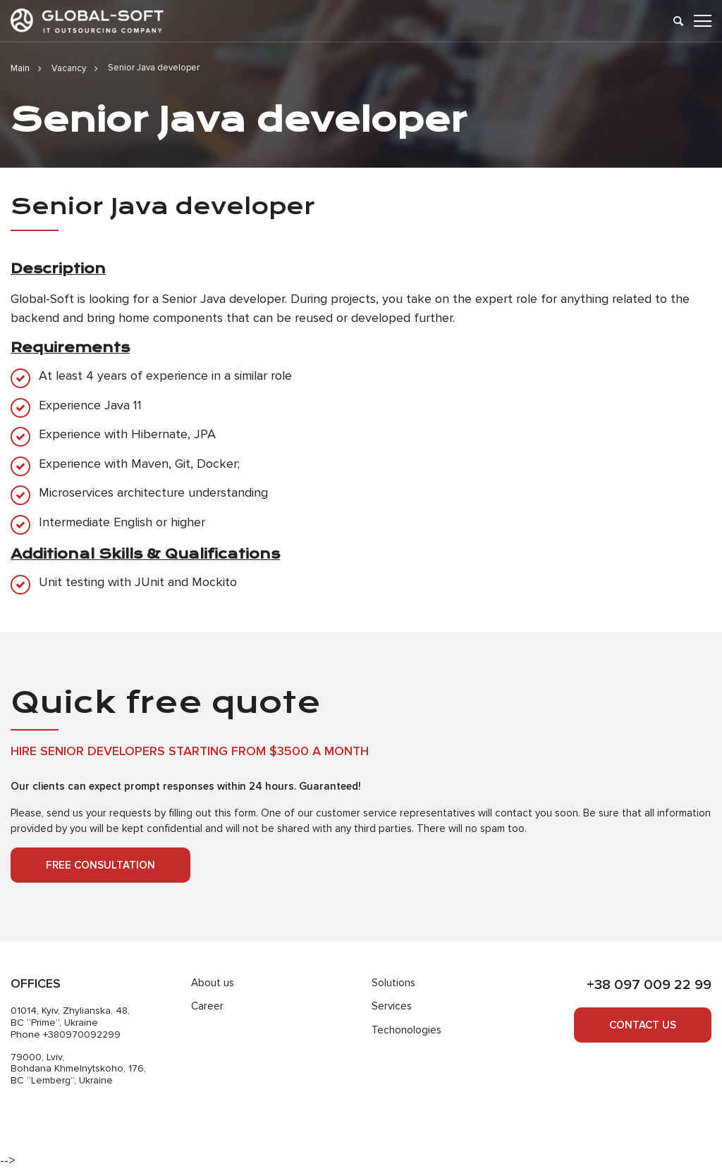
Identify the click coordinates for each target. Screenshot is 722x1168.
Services (392, 1006)
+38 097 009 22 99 (649, 984)
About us (212, 982)
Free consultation (100, 865)
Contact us (642, 1025)
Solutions (393, 982)
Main (20, 68)
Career (207, 1006)
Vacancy (68, 68)
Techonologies (406, 1030)
